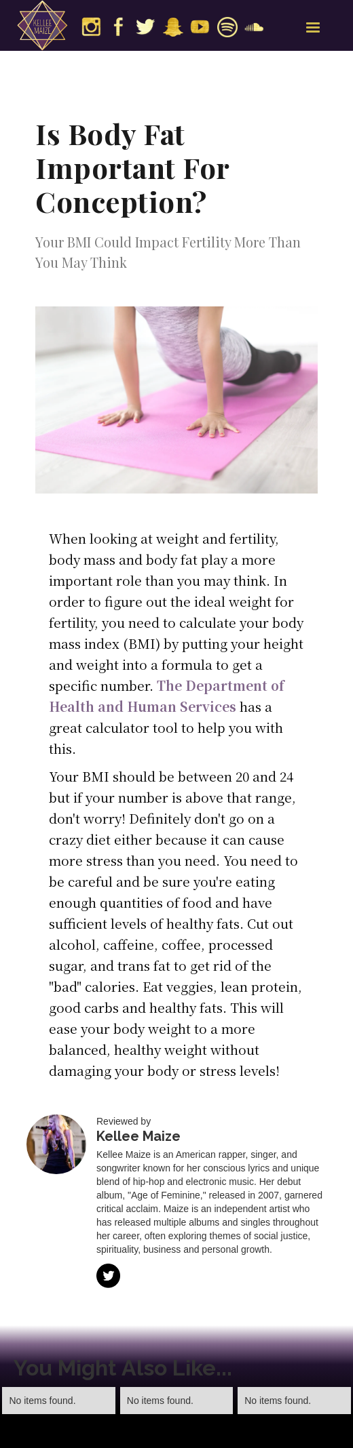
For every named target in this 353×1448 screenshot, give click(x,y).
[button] (313, 28)
